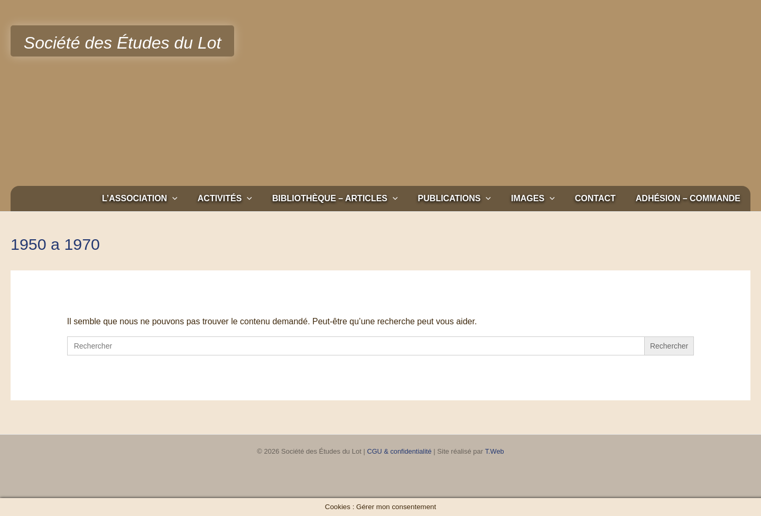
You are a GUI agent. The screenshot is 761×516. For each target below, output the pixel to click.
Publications (465, 198)
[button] (193, 198)
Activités (242, 198)
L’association (160, 198)
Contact (600, 198)
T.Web (495, 451)
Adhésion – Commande (689, 198)
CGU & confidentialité (399, 451)
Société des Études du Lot (122, 42)
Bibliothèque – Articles (349, 198)
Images (541, 198)
